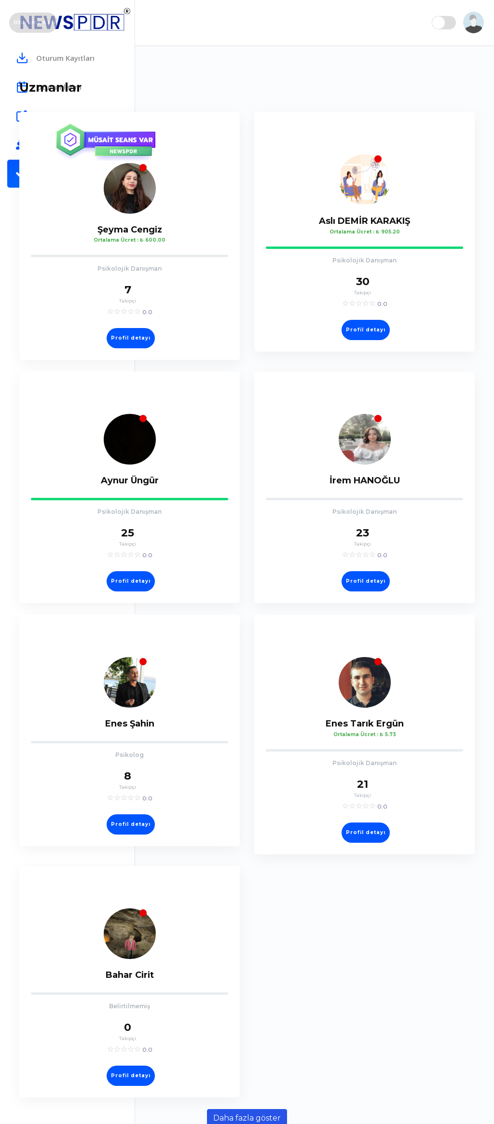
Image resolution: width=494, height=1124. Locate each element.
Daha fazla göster (314, 1109)
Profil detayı (232, 325)
